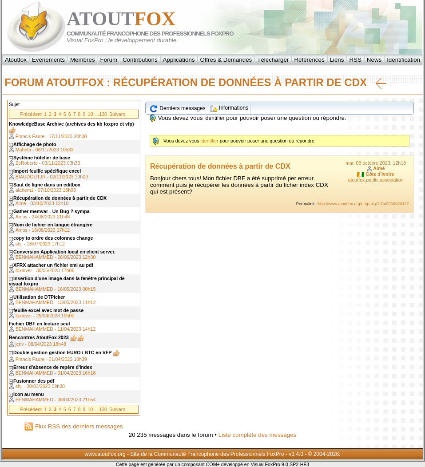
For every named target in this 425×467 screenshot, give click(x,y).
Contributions (140, 59)
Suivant (117, 114)
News (374, 59)
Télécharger (273, 59)
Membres (82, 59)
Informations (229, 108)
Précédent (31, 114)
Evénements (48, 59)
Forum (109, 59)
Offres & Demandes (226, 59)
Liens (337, 59)
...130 (101, 114)
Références (309, 59)
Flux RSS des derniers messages (73, 426)
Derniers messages (177, 108)
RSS (355, 59)
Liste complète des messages (257, 434)
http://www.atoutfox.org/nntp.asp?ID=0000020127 (363, 204)
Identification (403, 59)
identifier (214, 118)
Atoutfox (16, 59)
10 (90, 114)
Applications (179, 59)
